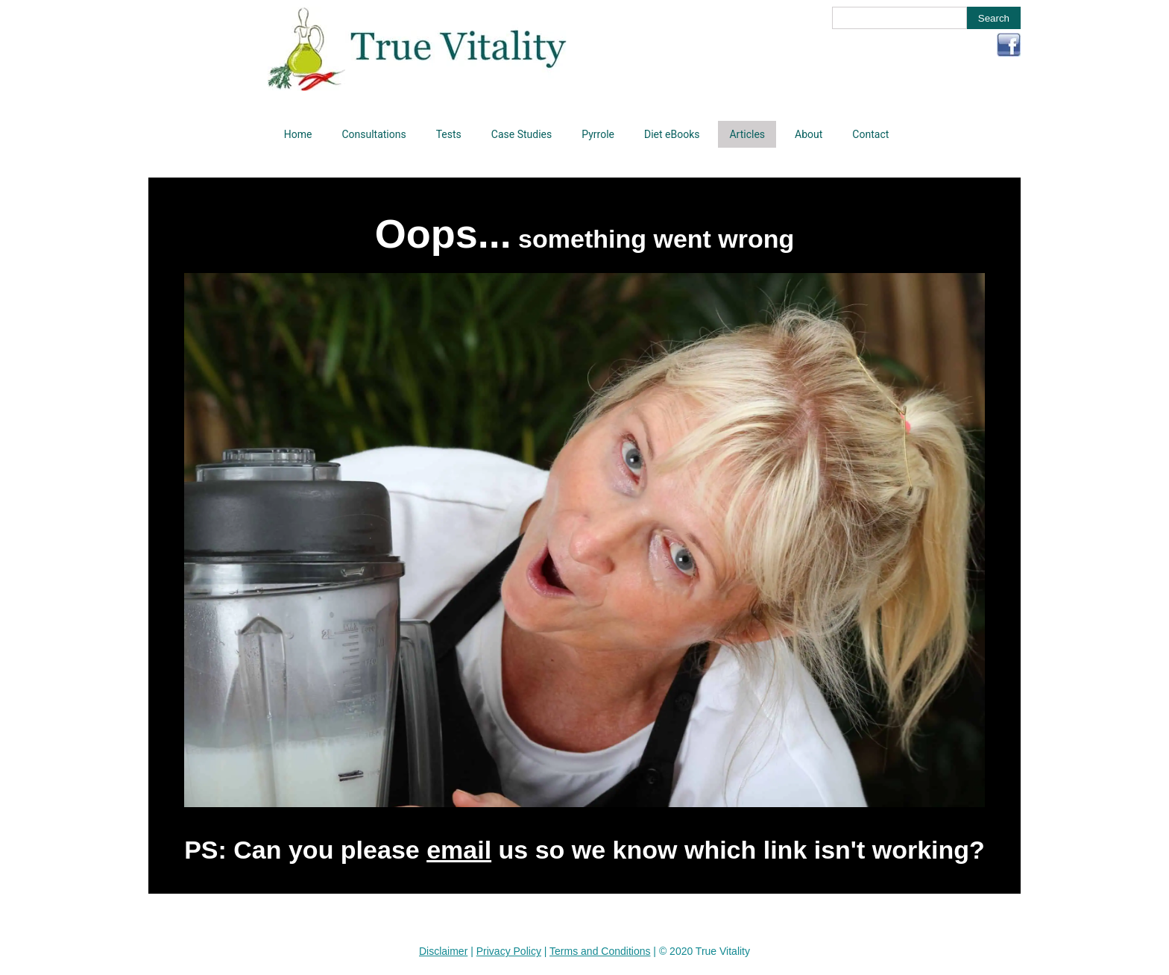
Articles (747, 134)
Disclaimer (443, 951)
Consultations (373, 134)
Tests (448, 134)
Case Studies (521, 134)
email (458, 850)
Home (298, 134)
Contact (870, 134)
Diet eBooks (672, 134)
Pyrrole (598, 134)
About (808, 134)
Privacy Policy (508, 951)
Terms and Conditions (599, 951)
